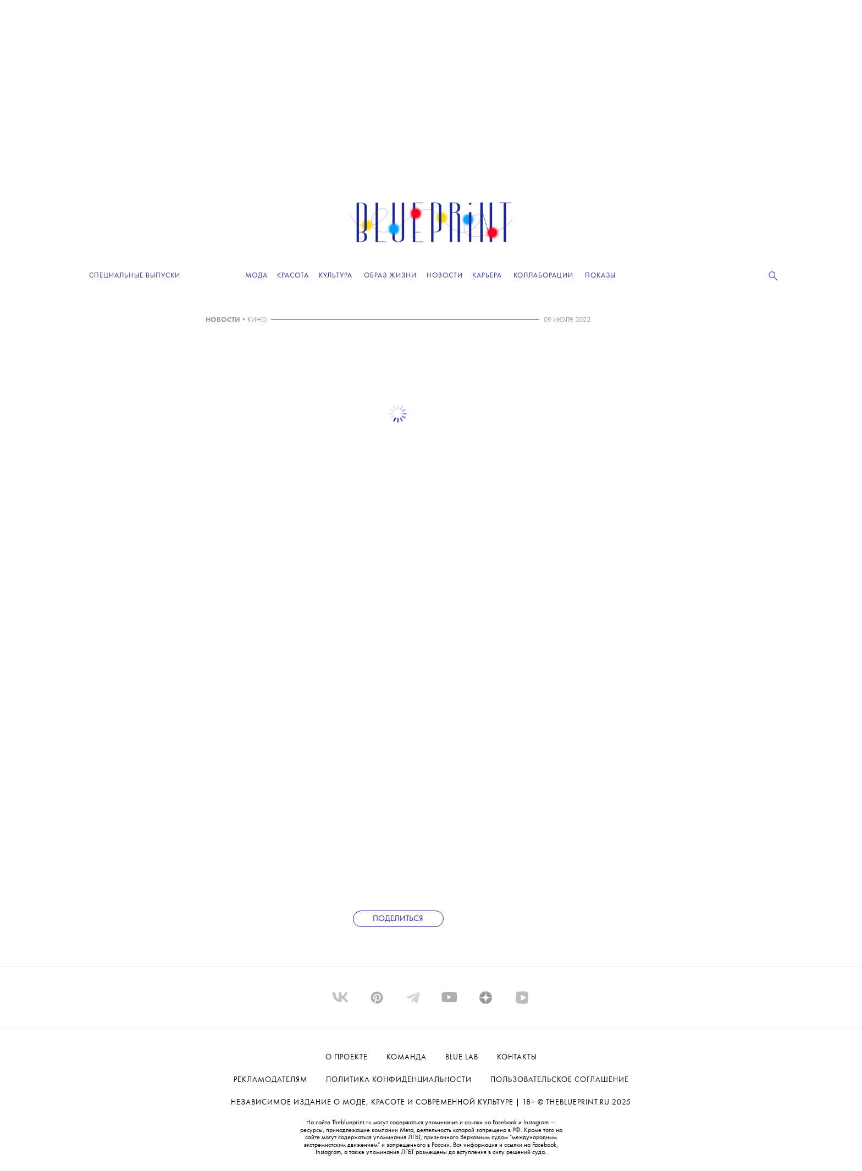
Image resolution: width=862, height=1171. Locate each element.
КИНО (257, 320)
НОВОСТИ (223, 320)
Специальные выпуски (134, 275)
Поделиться (398, 919)
